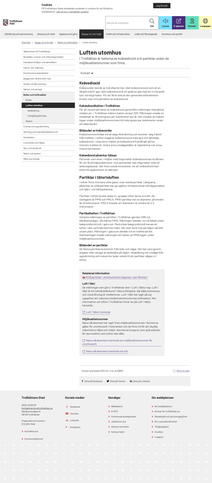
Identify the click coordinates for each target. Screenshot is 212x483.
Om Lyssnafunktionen (166, 421)
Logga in (159, 436)
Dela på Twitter (118, 381)
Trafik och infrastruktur (118, 34)
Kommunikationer (34, 438)
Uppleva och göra (68, 34)
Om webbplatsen (163, 406)
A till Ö (114, 411)
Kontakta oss (31, 431)
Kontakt (85, 73)
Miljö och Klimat (31, 158)
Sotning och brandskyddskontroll (40, 131)
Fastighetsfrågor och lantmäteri (40, 62)
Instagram (75, 427)
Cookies (159, 431)
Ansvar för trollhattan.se (167, 411)
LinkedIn (74, 420)
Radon (29, 121)
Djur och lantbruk (32, 148)
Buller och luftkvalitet (68, 42)
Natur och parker (32, 153)
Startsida (26, 42)
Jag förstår (162, 5)
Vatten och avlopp (32, 89)
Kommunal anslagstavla (123, 416)
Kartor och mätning (33, 67)
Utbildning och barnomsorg (18, 34)
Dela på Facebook (93, 381)
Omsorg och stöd (46, 34)
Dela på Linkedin (141, 381)
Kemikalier (28, 137)
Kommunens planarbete (35, 73)
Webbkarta (116, 406)
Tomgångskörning (37, 115)
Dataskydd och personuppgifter (171, 416)
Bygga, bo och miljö (91, 34)
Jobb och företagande (145, 34)
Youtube (74, 413)
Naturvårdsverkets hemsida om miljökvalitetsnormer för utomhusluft (117, 342)
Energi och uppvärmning (36, 126)
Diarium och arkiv (120, 426)
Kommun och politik (172, 34)
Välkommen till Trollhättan (36, 51)
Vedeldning (33, 110)
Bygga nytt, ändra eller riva (37, 78)
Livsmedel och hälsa (33, 142)
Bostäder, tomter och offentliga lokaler (43, 56)
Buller (29, 99)
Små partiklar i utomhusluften (103, 277)
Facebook (75, 406)
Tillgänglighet (162, 426)
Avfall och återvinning (34, 83)
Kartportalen (118, 431)
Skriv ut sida (183, 370)
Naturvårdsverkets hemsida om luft (107, 351)
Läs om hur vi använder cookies (72, 11)
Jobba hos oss (118, 421)
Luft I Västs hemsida (98, 312)
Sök (152, 23)
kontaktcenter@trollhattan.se (37, 408)
